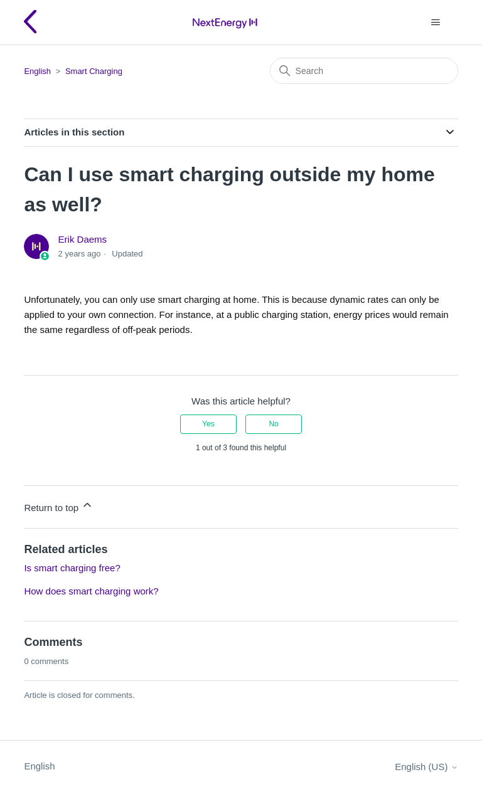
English (37, 71)
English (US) (426, 766)
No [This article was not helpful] (273, 424)
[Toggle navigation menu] (436, 23)
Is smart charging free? (72, 567)
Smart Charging (93, 71)
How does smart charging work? (91, 591)
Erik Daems (82, 239)
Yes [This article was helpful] (208, 424)
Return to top (59, 506)
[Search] (364, 70)
